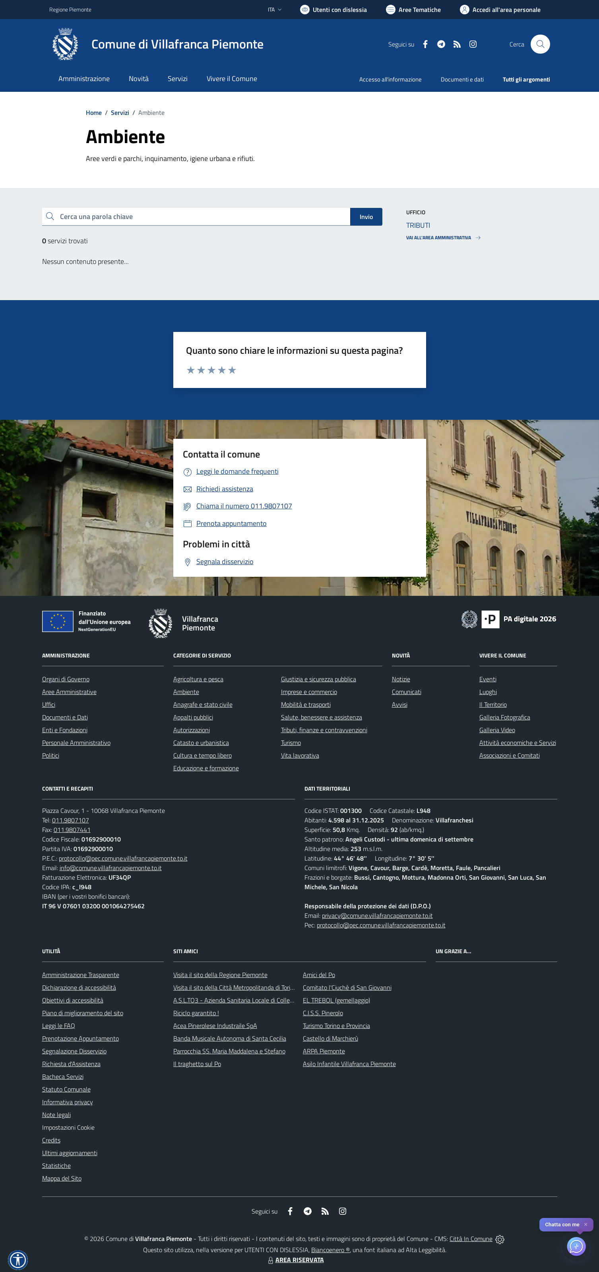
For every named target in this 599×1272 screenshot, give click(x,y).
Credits (51, 1140)
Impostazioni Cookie (68, 1127)
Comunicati (406, 691)
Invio (366, 216)
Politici (50, 755)
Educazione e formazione (206, 768)
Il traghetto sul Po (197, 1063)
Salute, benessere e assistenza (321, 717)
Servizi (120, 112)
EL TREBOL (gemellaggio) (336, 1000)
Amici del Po (319, 974)
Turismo (291, 742)
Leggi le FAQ (58, 1025)
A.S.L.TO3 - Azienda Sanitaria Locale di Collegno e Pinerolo (250, 1000)
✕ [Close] (585, 1224)
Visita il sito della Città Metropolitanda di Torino (235, 987)
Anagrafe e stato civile (203, 704)
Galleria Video (497, 730)
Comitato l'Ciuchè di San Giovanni (347, 987)
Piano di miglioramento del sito (82, 1013)
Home (94, 112)
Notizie (401, 679)
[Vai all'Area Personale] (500, 9)
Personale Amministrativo (76, 742)
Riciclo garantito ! (196, 1013)
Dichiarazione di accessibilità (79, 987)
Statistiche (56, 1165)
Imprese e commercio (309, 691)
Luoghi (488, 691)
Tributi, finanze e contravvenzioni (324, 730)
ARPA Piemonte (324, 1051)
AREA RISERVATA (295, 1259)
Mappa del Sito (61, 1178)
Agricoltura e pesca (198, 679)
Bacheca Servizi (62, 1076)
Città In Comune (471, 1238)
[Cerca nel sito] (540, 44)
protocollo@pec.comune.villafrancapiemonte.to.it (123, 858)
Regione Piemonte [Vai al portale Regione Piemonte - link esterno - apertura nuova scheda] (70, 9)
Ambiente (186, 691)
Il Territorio (493, 704)
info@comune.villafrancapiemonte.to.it (111, 868)
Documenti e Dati (65, 717)
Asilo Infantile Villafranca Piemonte (349, 1063)
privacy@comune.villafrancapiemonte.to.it (377, 915)
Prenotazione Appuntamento (80, 1038)
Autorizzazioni (191, 730)
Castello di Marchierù (330, 1038)
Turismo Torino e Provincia (336, 1025)
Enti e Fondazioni (64, 730)
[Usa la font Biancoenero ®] (333, 9)
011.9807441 (72, 829)
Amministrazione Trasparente (80, 974)
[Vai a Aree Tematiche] (413, 9)
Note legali (56, 1114)
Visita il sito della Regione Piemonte (220, 974)
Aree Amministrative (69, 691)
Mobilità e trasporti (306, 704)
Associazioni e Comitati (509, 755)
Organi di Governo (65, 679)
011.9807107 (70, 820)
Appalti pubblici (193, 717)
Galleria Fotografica (504, 717)
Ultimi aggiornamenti (69, 1153)
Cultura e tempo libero (202, 755)
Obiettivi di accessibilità (72, 1000)
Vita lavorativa (300, 755)
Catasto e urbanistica (201, 742)
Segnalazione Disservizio (74, 1051)
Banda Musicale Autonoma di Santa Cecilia (229, 1038)
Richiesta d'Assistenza (71, 1063)
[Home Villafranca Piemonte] (156, 44)
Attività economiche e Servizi (517, 742)
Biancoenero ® (330, 1250)
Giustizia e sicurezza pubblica (318, 679)
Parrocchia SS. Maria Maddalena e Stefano (229, 1051)
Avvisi (399, 704)
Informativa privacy (67, 1102)
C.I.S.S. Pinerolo (323, 1013)
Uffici (48, 704)
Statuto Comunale (66, 1089)
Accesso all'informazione (390, 79)
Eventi (487, 679)
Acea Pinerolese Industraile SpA (215, 1025)
